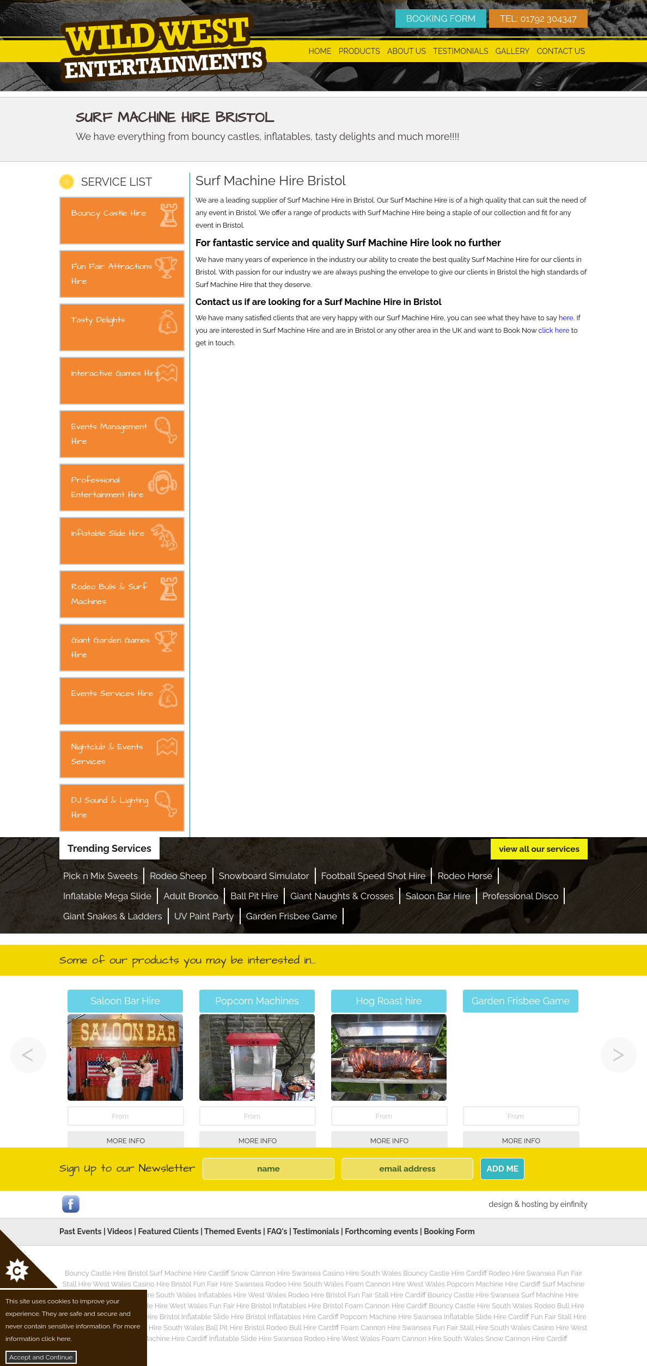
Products (359, 51)
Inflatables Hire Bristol (308, 1306)
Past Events (80, 1231)
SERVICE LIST (116, 181)
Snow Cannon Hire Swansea (276, 1273)
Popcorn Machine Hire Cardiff (493, 1284)
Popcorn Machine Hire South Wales (147, 1328)
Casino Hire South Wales (361, 1273)
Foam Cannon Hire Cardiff (386, 1306)
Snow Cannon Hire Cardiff (526, 1338)
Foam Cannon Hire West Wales (395, 1284)
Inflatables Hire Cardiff (302, 1317)
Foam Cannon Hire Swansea (385, 1328)
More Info (126, 1141)
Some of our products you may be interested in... (187, 960)
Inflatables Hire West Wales (242, 1295)
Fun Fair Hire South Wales (155, 1295)
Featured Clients (168, 1231)
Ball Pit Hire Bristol (235, 1328)
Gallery (513, 51)
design (500, 1204)
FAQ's (277, 1231)
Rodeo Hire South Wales (304, 1284)
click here (553, 330)
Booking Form (449, 1231)
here (566, 318)
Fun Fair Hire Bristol (240, 1306)
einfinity (574, 1204)
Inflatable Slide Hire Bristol (223, 1317)
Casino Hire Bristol (162, 1284)
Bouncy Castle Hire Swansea (474, 1295)
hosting (535, 1204)
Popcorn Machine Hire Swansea (391, 1317)
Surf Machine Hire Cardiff (189, 1273)
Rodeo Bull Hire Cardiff (302, 1328)
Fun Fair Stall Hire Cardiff (386, 1295)
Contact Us (561, 51)
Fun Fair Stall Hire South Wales (482, 1328)
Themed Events (232, 1231)
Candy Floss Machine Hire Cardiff (154, 1338)
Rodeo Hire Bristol (317, 1295)
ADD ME (502, 1169)
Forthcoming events (381, 1231)
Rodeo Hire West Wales (342, 1338)
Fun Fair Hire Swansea (228, 1284)
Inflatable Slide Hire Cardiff (486, 1317)
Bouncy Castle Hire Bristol (106, 1273)
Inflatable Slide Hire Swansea (255, 1338)
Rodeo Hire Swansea (522, 1273)
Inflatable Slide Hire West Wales (156, 1306)
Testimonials (460, 51)
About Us (406, 51)
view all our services (539, 849)
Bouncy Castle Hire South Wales (480, 1306)
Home (320, 51)
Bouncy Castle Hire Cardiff (445, 1273)
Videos (119, 1231)
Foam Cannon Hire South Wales (433, 1338)
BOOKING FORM (440, 18)
